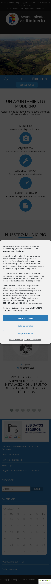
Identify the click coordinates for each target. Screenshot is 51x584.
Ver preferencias (25, 333)
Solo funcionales (25, 325)
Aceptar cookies (25, 318)
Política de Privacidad (32, 340)
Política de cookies (16, 340)
